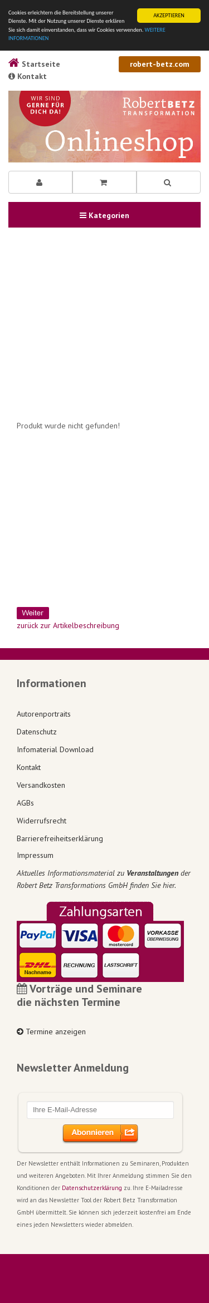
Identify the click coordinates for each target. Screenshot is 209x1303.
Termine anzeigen (51, 1031)
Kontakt (27, 76)
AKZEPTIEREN (168, 15)
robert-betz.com (159, 64)
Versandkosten (41, 785)
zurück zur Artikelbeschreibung (68, 625)
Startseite (34, 64)
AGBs (25, 803)
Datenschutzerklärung (92, 1188)
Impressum (35, 855)
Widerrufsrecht (41, 821)
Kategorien (104, 215)
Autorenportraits (44, 714)
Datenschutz (37, 732)
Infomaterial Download (55, 749)
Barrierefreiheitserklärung (60, 838)
